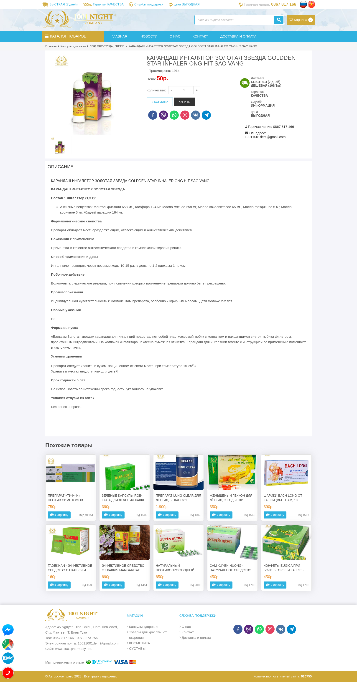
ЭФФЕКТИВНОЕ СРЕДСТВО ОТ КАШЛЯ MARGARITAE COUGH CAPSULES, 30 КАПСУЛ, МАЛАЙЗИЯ (123, 568)
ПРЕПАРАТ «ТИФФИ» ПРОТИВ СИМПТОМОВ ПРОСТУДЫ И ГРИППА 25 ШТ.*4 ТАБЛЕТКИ (67, 498)
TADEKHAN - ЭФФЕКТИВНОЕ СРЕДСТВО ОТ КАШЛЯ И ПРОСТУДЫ (70, 568)
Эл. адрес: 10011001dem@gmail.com (265, 135)
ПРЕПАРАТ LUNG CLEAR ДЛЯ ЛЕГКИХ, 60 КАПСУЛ (178, 498)
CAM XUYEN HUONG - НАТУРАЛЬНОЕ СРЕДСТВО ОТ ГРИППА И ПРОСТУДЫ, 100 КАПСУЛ (230, 568)
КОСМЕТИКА (139, 643)
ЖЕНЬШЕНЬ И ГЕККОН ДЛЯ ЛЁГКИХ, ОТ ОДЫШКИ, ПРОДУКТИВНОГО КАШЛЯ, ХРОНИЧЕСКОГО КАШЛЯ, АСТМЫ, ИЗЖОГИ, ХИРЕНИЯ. (232, 498)
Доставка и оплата (196, 637)
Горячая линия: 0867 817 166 (271, 126)
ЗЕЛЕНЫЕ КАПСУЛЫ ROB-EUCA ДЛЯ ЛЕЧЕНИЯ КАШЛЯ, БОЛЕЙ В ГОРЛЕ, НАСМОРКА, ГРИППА (124, 498)
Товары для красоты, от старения (148, 634)
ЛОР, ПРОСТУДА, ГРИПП (107, 46)
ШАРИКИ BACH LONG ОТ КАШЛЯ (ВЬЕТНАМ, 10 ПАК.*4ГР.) (283, 498)
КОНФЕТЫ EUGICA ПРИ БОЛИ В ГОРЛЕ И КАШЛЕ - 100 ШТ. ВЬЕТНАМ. (284, 568)
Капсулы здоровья (73, 46)
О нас (186, 627)
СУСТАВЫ (137, 648)
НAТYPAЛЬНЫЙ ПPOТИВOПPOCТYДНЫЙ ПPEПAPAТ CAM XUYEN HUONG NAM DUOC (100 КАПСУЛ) (175, 568)
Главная (50, 46)
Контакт (188, 632)
